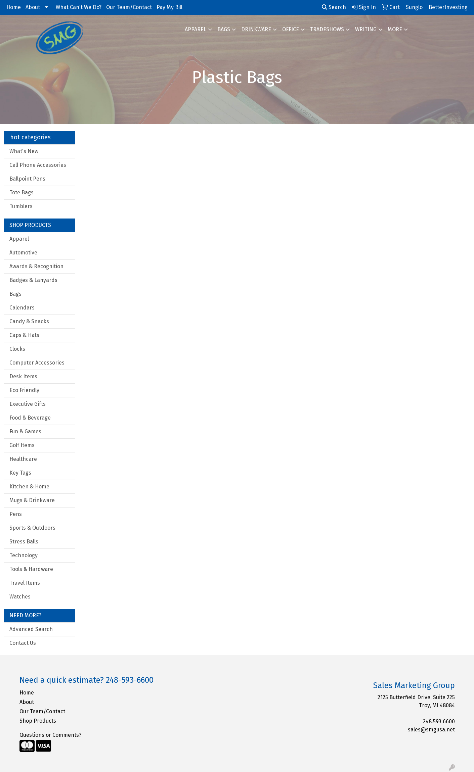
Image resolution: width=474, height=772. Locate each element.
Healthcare (23, 459)
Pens (15, 514)
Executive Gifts (27, 404)
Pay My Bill (169, 7)
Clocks (17, 349)
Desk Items (23, 376)
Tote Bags (21, 192)
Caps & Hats (24, 335)
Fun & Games (25, 431)
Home (13, 7)
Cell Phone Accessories (37, 165)
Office (290, 29)
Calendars (22, 307)
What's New (23, 151)
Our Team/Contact (129, 7)
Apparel (195, 29)
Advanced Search (31, 629)
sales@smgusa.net (431, 729)
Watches (20, 596)
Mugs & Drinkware (32, 500)
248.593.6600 (439, 721)
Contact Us (22, 643)
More (395, 29)
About (33, 7)
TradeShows (327, 29)
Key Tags (20, 473)
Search (334, 7)
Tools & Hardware (31, 569)
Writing (366, 29)
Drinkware (256, 29)
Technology (23, 555)
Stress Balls (23, 541)
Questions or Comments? (50, 735)
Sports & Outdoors (32, 528)
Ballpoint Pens (27, 179)
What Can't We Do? (78, 7)
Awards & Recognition (36, 266)
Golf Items (22, 445)
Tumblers (21, 206)
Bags (223, 29)
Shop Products (37, 721)
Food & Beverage (30, 418)
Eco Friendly (24, 390)
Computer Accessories (36, 362)
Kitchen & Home (29, 486)
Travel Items (24, 583)
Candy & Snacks (29, 321)
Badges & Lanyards (33, 280)
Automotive (23, 252)
